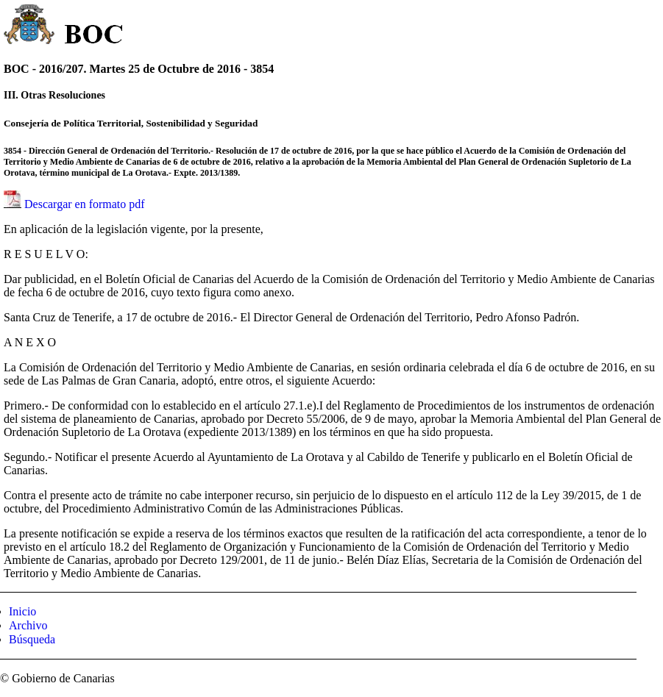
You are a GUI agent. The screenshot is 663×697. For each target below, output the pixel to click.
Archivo (28, 625)
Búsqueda (32, 639)
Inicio (22, 611)
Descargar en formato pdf (84, 204)
